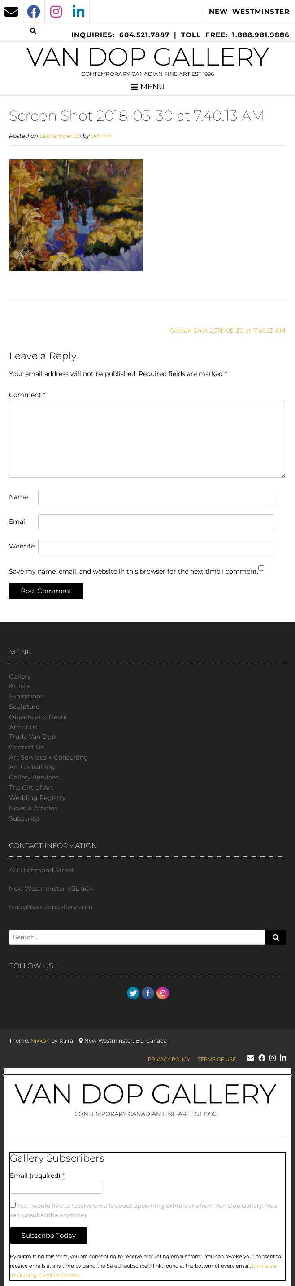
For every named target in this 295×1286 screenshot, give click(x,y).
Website (22, 546)
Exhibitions (26, 696)
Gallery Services (34, 777)
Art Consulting (32, 767)
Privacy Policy (169, 1059)
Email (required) (37, 1175)
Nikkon (40, 1040)
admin (101, 136)
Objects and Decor (38, 717)
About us (23, 727)
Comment (27, 395)
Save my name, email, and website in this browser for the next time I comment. (133, 571)
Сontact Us (26, 747)
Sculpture (24, 707)
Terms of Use (217, 1059)
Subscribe (24, 818)
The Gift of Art (31, 787)
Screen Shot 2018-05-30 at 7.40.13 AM (227, 331)
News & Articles (33, 808)
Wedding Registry (37, 798)
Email (18, 521)
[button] (147, 1071)
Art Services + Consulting (48, 757)
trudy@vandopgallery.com (51, 907)
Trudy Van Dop (32, 737)
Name (18, 497)
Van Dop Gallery (147, 56)
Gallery (20, 676)
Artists (19, 686)
